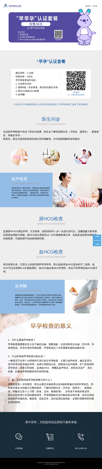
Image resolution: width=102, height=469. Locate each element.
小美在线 (94, 6)
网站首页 (88, 6)
